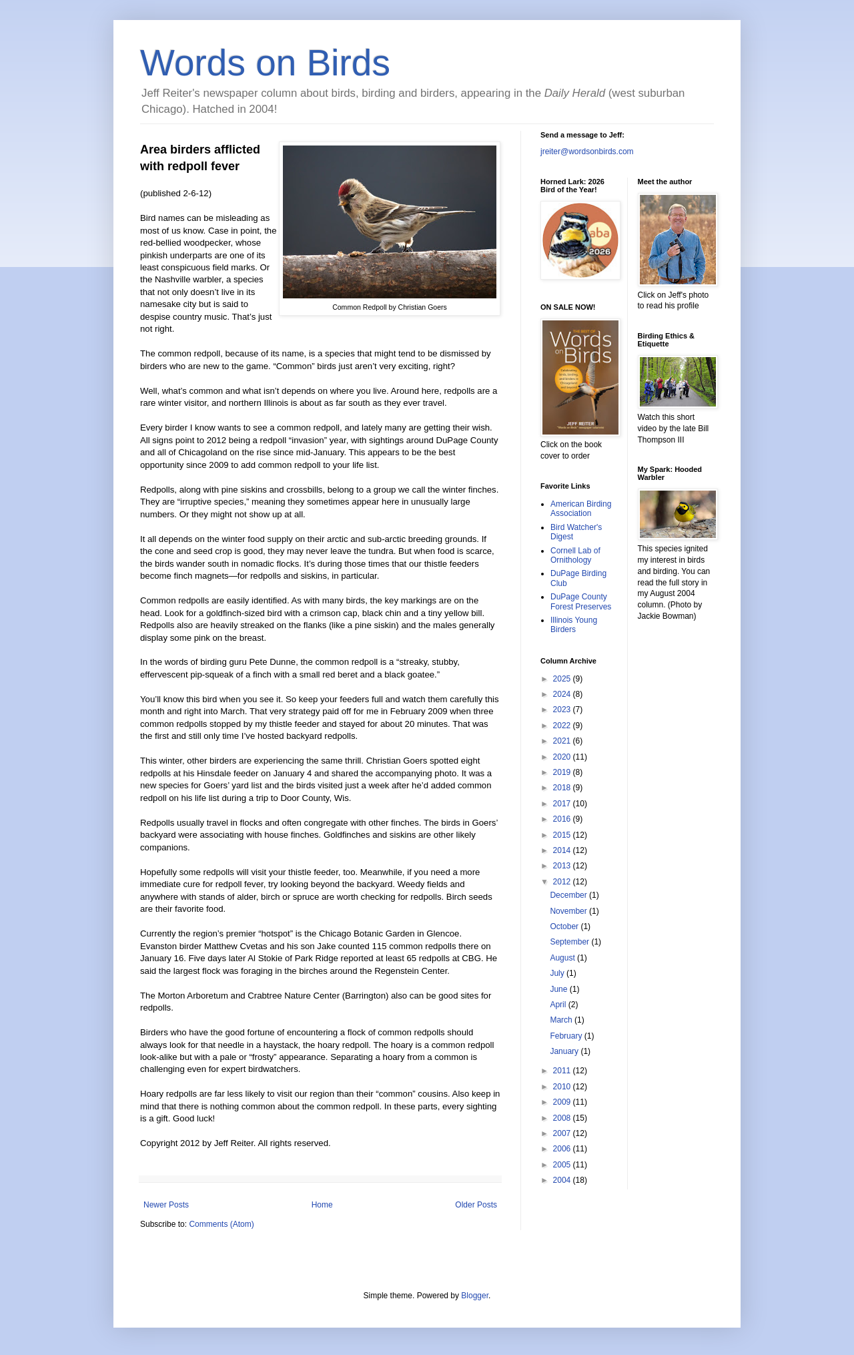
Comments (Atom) (221, 1224)
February (567, 1036)
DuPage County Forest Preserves (580, 601)
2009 (563, 1102)
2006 (563, 1148)
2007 (563, 1133)
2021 (563, 741)
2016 (563, 819)
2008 (563, 1118)
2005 (563, 1164)
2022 (563, 725)
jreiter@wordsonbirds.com (587, 151)
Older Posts (476, 1204)
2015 (563, 835)
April (559, 1004)
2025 (563, 679)
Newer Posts (166, 1204)
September (570, 941)
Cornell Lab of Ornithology (575, 555)
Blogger (474, 1295)
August (563, 958)
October (565, 926)
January (565, 1051)
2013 (563, 865)
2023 (563, 709)
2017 (563, 803)
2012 (563, 881)
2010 (563, 1086)
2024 (563, 694)
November (569, 911)
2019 (563, 772)
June (559, 989)
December (569, 895)
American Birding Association (580, 508)
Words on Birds (265, 62)
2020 (563, 757)
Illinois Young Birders (573, 624)
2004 (563, 1180)
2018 (563, 787)
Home (322, 1204)
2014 (563, 850)
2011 (563, 1070)
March (562, 1020)
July (558, 973)
